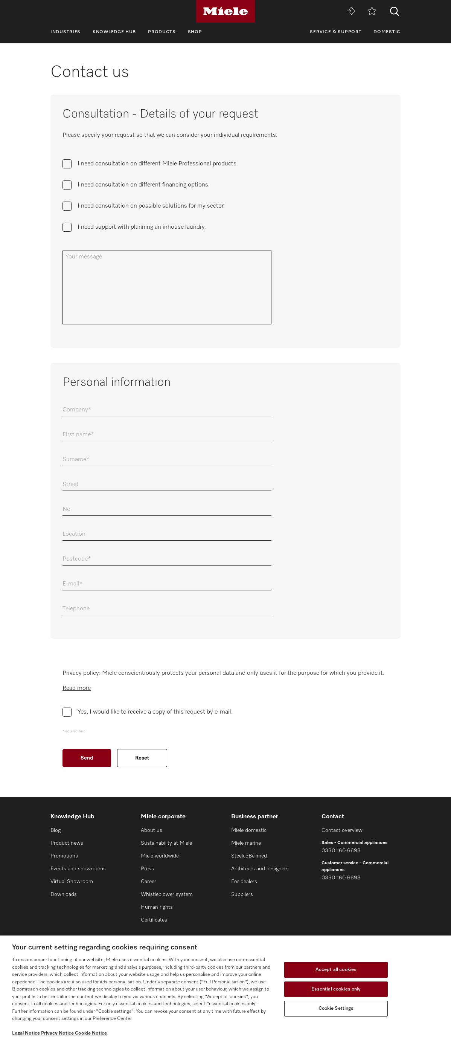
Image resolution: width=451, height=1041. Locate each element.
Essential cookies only (336, 989)
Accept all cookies (336, 969)
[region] (225, 988)
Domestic (387, 32)
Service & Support (335, 32)
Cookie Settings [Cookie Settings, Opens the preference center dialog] (336, 1008)
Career (148, 881)
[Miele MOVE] (350, 11)
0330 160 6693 (341, 850)
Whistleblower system (167, 894)
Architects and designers (260, 868)
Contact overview (342, 830)
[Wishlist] (371, 11)
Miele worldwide (160, 856)
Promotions (64, 856)
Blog (55, 830)
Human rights (157, 907)
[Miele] (225, 11)
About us (151, 830)
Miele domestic (249, 830)
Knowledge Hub (114, 32)
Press (147, 868)
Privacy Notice (57, 1033)
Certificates (154, 920)
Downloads (63, 894)
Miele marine (246, 843)
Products (162, 32)
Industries (65, 32)
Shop (195, 32)
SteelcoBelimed (249, 856)
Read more (76, 688)
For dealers (244, 881)
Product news (66, 843)
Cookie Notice (91, 1033)
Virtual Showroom (71, 881)
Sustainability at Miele (166, 843)
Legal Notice (26, 1033)
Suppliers (242, 894)
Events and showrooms (78, 868)
